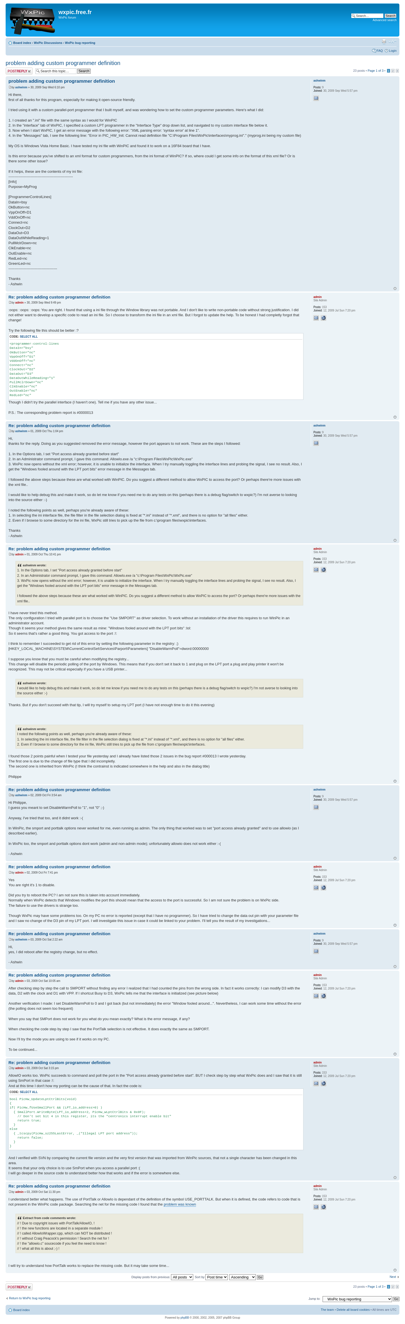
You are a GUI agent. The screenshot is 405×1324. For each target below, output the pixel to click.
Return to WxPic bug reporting (29, 1298)
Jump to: (314, 1298)
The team (327, 1309)
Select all (29, 336)
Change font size (392, 41)
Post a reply (19, 71)
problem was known (180, 1204)
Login (393, 50)
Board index (22, 42)
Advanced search (385, 20)
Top (395, 288)
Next (393, 1276)
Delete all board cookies (353, 1309)
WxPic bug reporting (80, 42)
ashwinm (21, 87)
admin (19, 302)
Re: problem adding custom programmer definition (59, 297)
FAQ (380, 50)
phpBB (185, 1317)
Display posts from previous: (162, 1277)
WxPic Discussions (48, 42)
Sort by (211, 1277)
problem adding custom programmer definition (63, 63)
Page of (375, 70)
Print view (384, 41)
